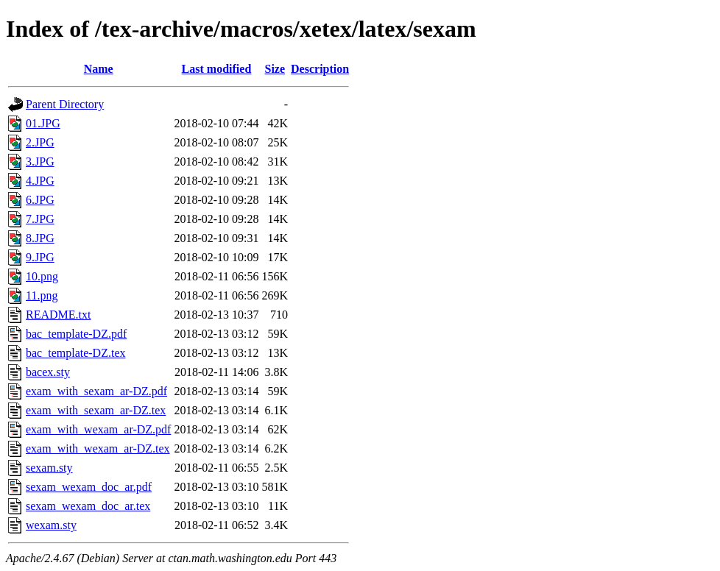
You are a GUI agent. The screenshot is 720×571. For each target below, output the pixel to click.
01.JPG (43, 123)
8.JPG (40, 238)
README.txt (58, 314)
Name (98, 69)
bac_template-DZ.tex (76, 353)
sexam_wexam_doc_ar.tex (88, 506)
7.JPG (40, 219)
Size (275, 69)
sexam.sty (49, 467)
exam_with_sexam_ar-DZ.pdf (96, 391)
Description (320, 69)
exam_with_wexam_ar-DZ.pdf (98, 429)
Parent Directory (65, 104)
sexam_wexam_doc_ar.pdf (89, 486)
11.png (41, 295)
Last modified (217, 69)
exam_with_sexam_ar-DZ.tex (96, 410)
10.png (42, 276)
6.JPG (40, 200)
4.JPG (40, 180)
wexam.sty (51, 525)
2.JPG (40, 142)
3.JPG (40, 161)
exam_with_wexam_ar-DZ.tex (98, 448)
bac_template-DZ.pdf (76, 333)
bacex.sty (48, 372)
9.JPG (40, 257)
